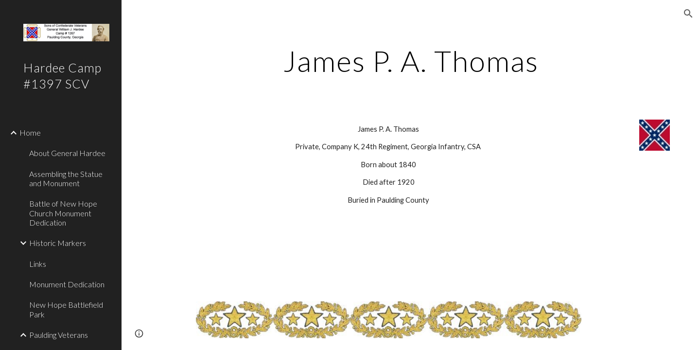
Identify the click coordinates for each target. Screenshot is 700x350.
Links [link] (37, 263)
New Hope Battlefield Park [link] (66, 309)
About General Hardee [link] (67, 153)
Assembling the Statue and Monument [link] (66, 178)
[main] (410, 61)
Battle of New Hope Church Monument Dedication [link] (63, 213)
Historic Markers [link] (57, 242)
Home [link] (30, 132)
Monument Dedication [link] (67, 284)
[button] (688, 13)
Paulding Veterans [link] (58, 334)
